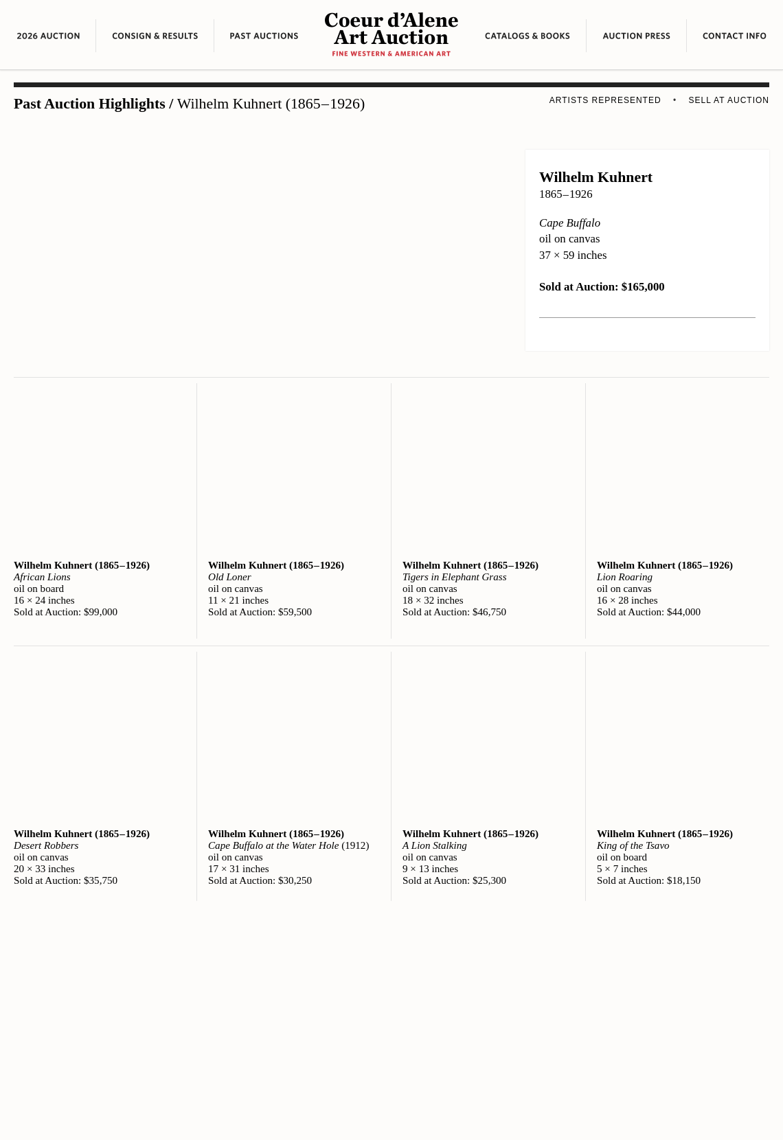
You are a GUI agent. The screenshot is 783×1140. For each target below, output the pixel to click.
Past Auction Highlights (90, 103)
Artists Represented (605, 100)
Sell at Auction (729, 100)
